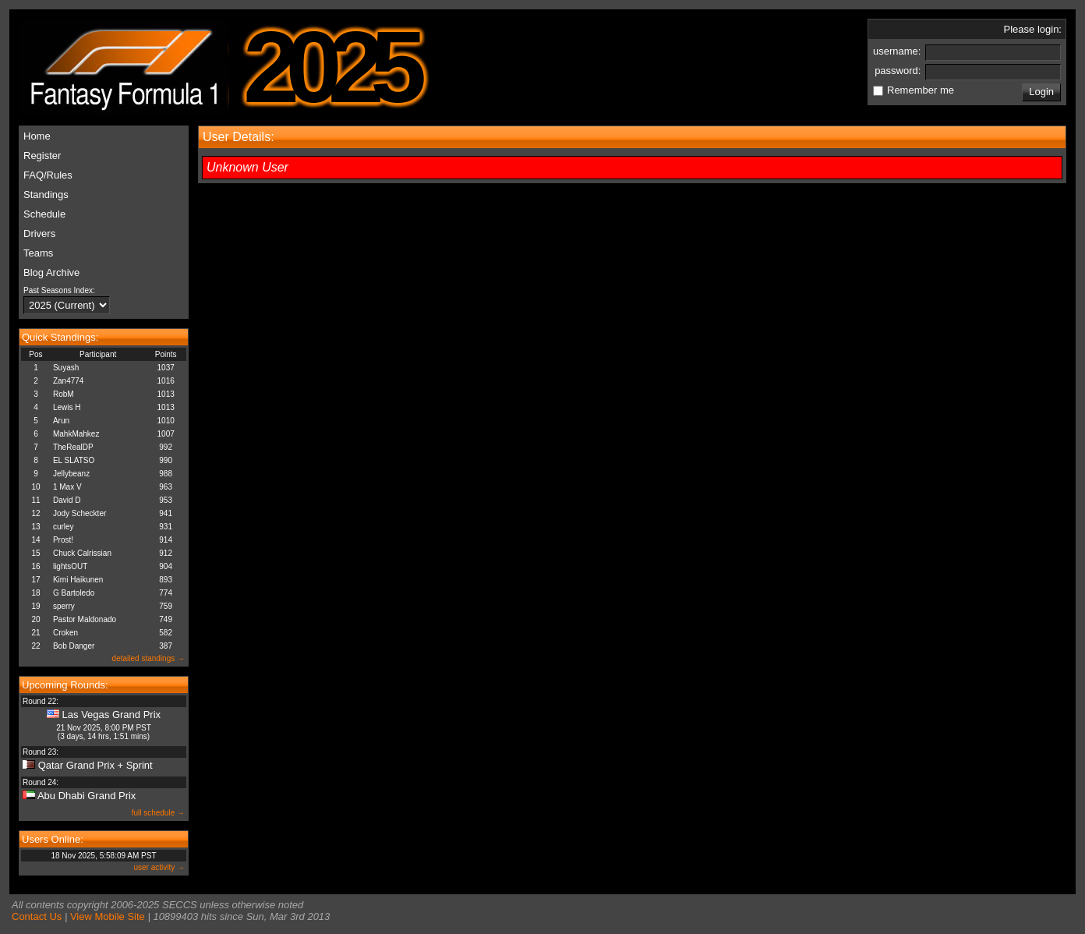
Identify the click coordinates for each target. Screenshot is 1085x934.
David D (67, 500)
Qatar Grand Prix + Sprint (95, 765)
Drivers (39, 233)
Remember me (920, 90)
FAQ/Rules (47, 175)
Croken (65, 632)
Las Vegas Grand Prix (111, 714)
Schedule (44, 214)
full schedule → (158, 812)
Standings (46, 194)
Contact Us (37, 916)
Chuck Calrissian (82, 553)
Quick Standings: (60, 337)
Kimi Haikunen (78, 579)
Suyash (66, 367)
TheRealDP (73, 447)
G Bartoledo (73, 593)
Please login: (1033, 29)
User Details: (238, 136)
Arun (61, 420)
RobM (63, 394)
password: (899, 70)
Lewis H (67, 407)
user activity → (159, 867)
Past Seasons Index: (59, 290)
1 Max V (67, 487)
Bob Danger (73, 646)
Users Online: (52, 839)
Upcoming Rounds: (65, 685)
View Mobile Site (107, 916)
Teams (38, 253)
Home (37, 136)
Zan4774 (68, 381)
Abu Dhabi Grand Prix (86, 795)
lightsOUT (70, 566)
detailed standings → (148, 658)
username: (898, 51)
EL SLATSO (73, 460)
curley (63, 526)
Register (42, 155)
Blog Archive (51, 272)
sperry (64, 606)
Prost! (63, 540)
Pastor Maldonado (84, 619)
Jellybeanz (71, 473)
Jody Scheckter (79, 513)
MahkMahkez (76, 434)
